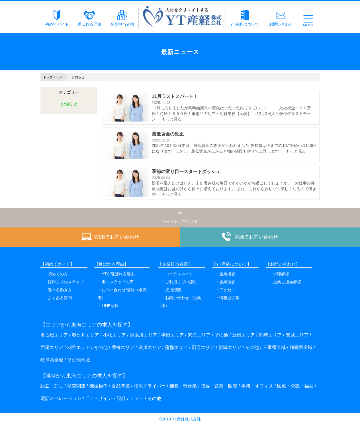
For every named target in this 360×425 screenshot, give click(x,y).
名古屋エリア (54, 334)
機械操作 (98, 385)
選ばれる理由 (89, 18)
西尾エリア (51, 347)
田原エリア (203, 347)
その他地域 (78, 360)
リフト (137, 398)
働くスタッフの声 (118, 282)
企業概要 (227, 274)
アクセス (227, 290)
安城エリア (297, 334)
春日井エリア (85, 334)
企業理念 (227, 282)
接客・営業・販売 (219, 385)
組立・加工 (51, 385)
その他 (221, 334)
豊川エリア (149, 347)
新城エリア (229, 347)
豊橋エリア (123, 347)
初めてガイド (57, 18)
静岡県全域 (301, 347)
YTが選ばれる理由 (118, 274)
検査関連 (76, 385)
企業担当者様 (122, 18)
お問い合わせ (281, 18)
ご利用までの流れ (181, 282)
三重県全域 (274, 347)
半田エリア (172, 334)
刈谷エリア (78, 347)
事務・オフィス (257, 385)
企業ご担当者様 (287, 282)
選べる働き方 (60, 290)
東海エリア (199, 334)
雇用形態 (173, 290)
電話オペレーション (60, 398)
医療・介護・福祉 (295, 385)
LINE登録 (110, 305)
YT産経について (244, 18)
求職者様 (281, 274)
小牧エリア (114, 334)
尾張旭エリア (143, 334)
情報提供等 (229, 297)
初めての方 (58, 274)
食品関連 (121, 385)
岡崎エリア (270, 334)
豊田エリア (243, 334)
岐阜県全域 (51, 360)
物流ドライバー (150, 385)
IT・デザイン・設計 (105, 398)
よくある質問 (60, 297)
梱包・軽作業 (183, 385)
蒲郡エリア (176, 347)
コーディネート (179, 274)
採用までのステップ (66, 282)
